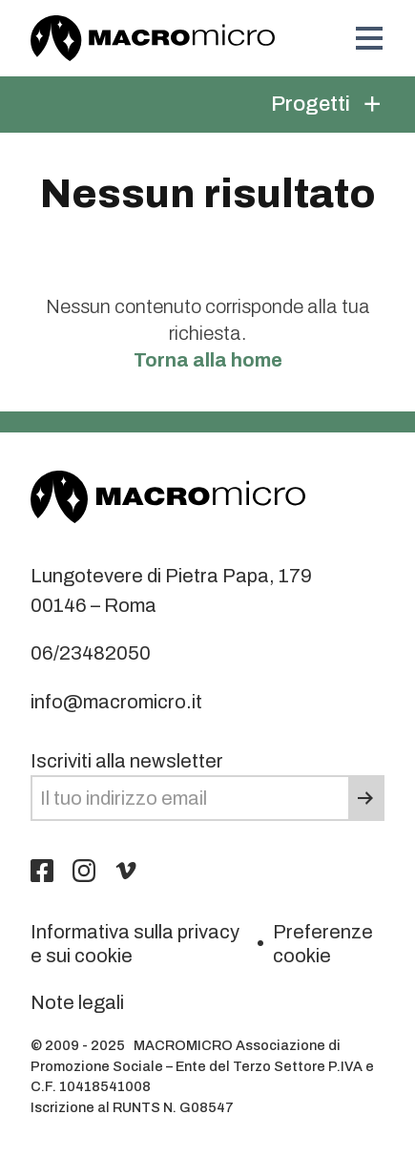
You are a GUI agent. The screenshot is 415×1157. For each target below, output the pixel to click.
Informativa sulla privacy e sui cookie (135, 943)
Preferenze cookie (323, 943)
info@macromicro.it (116, 701)
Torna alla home (208, 359)
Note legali (77, 1002)
